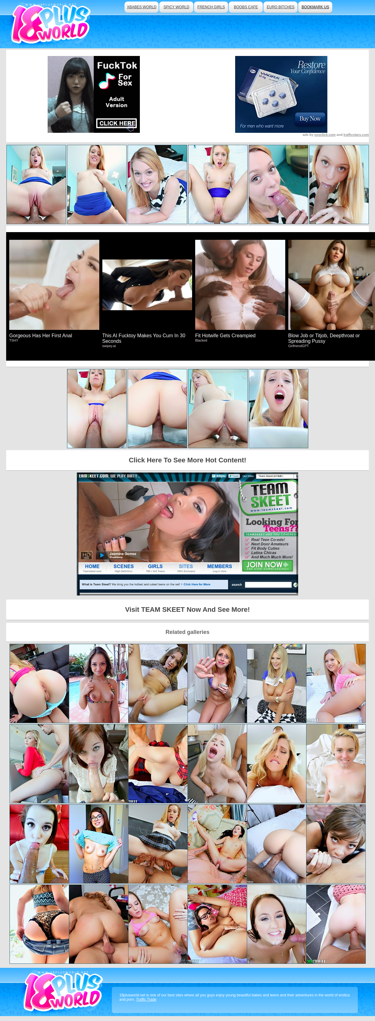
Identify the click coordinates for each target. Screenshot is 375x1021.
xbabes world (141, 7)
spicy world (176, 7)
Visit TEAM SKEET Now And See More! (187, 609)
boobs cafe (246, 7)
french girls (211, 7)
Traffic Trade (146, 999)
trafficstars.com (356, 135)
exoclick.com (325, 135)
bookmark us (315, 7)
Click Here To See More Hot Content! (187, 460)
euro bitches (280, 7)
